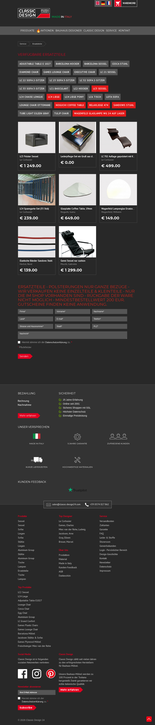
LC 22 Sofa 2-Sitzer (32, 80)
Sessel (21, 521)
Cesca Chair (23, 608)
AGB (61, 571)
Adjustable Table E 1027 (35, 63)
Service (23, 43)
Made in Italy (65, 563)
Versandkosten (107, 521)
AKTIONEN (45, 31)
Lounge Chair (24, 604)
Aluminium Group (26, 617)
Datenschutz (105, 566)
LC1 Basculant (59, 88)
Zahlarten (104, 525)
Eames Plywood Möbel (29, 641)
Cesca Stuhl (120, 63)
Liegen (21, 533)
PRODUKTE (27, 30)
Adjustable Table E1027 (30, 600)
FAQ (102, 533)
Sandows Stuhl (124, 105)
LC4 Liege (54, 96)
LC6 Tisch (95, 96)
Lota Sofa (112, 96)
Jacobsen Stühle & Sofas (30, 637)
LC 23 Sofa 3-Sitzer (62, 80)
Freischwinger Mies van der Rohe (34, 645)
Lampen (22, 566)
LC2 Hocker (81, 88)
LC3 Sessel (100, 88)
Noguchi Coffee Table (70, 105)
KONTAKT (124, 30)
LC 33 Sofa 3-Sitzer (32, 88)
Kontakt (103, 558)
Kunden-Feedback (68, 567)
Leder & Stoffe (107, 537)
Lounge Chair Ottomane (35, 105)
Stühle (21, 541)
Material (63, 559)
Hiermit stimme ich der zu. (45, 342)
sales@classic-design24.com (66, 504)
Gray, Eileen (64, 537)
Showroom (105, 541)
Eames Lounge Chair (56, 72)
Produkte (22, 516)
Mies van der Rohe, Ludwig (72, 529)
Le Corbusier (65, 521)
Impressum (105, 570)
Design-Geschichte (109, 554)
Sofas (21, 529)
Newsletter (105, 562)
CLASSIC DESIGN (93, 30)
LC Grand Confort (26, 621)
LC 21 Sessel (108, 72)
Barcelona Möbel (26, 633)
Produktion (64, 555)
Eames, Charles (66, 525)
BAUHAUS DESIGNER (68, 30)
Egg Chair (22, 612)
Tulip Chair (62, 113)
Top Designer (65, 516)
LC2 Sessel (23, 592)
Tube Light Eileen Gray (34, 113)
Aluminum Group (26, 550)
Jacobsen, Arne (66, 533)
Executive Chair (85, 72)
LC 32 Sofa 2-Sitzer (92, 80)
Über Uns (63, 550)
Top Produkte (24, 587)
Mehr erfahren (28, 415)
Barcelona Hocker (67, 63)
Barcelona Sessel (95, 63)
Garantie (104, 529)
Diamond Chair (29, 72)
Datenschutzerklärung (56, 342)
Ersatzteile (37, 43)
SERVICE (111, 30)
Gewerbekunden (108, 545)
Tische (21, 562)
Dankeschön (65, 575)
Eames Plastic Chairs (28, 625)
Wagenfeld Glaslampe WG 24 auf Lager (99, 113)
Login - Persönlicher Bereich (113, 550)
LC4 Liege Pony (74, 96)
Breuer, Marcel (66, 541)
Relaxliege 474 (98, 105)
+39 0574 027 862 (99, 504)
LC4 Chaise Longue (31, 96)
